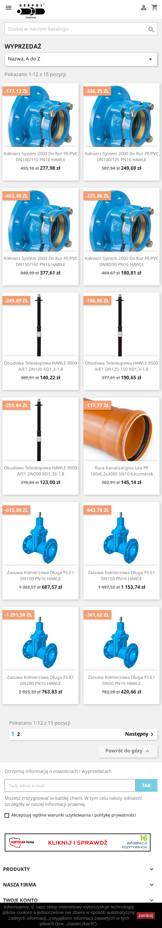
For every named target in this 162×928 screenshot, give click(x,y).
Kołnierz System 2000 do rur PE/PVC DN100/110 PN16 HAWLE (41, 156)
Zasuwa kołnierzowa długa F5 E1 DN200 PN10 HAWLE (40, 680)
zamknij (146, 915)
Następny (140, 734)
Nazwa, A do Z (81, 59)
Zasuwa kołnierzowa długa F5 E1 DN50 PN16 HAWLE (121, 680)
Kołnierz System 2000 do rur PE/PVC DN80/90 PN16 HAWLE (122, 261)
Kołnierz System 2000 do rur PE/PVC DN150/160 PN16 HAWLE (41, 261)
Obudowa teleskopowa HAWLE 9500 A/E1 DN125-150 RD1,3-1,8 (121, 366)
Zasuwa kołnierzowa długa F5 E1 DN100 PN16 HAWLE (40, 575)
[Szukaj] (81, 28)
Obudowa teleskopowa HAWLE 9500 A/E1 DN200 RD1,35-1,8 (40, 471)
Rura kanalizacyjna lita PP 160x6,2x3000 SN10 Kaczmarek (121, 471)
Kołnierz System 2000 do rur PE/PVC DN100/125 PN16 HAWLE (122, 156)
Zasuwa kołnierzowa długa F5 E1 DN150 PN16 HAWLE (121, 575)
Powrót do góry (128, 751)
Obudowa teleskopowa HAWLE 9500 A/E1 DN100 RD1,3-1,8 (40, 366)
